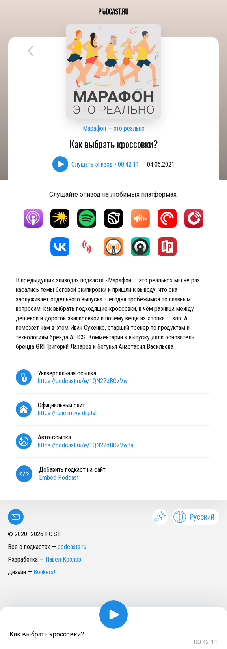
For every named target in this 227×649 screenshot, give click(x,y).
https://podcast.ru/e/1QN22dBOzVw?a (85, 445)
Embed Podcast (59, 477)
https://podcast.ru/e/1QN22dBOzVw (83, 381)
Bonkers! (44, 572)
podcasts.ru (72, 547)
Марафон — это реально (114, 128)
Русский (193, 517)
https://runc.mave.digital (67, 413)
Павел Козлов (63, 559)
